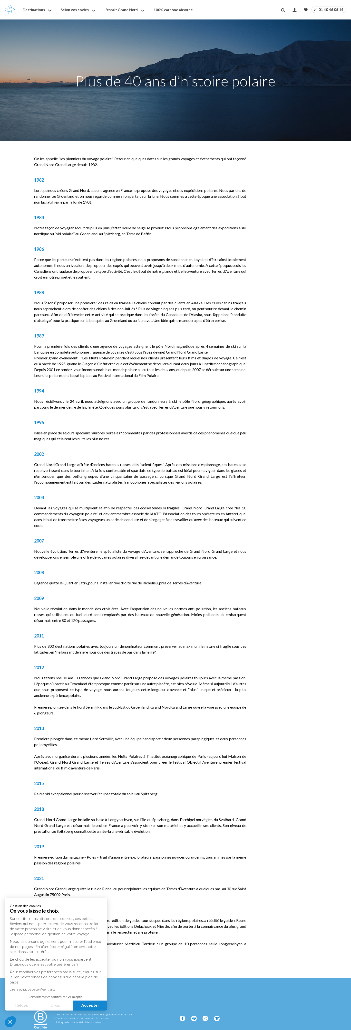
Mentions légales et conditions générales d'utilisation (101, 1014)
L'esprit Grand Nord (121, 10)
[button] (10, 1022)
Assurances (86, 1018)
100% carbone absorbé (173, 10)
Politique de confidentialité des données (78, 1022)
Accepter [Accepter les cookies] (51, 1005)
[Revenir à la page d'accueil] (10, 10)
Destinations (34, 10)
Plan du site (62, 1014)
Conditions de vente (67, 1018)
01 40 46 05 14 (328, 9)
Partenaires (102, 1018)
